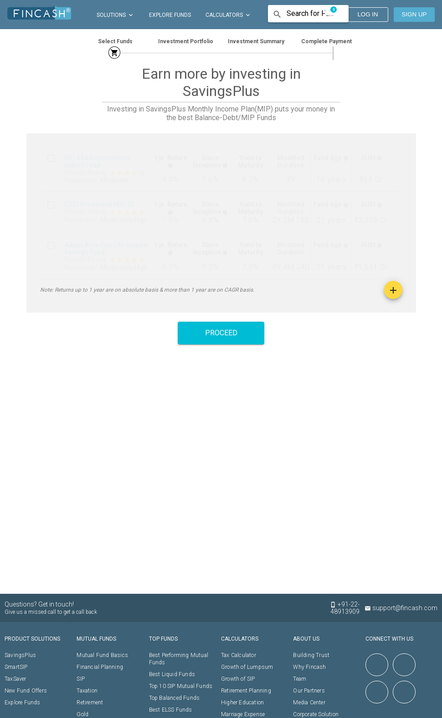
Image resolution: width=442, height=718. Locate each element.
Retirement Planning (246, 691)
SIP (81, 679)
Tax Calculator (238, 655)
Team (299, 679)
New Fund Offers (26, 691)
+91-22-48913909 (349, 608)
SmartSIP (16, 667)
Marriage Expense (243, 714)
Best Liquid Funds (172, 674)
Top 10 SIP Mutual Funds (181, 686)
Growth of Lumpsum (247, 667)
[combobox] (311, 14)
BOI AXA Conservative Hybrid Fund (97, 161)
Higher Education (242, 702)
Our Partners (308, 691)
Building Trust (311, 655)
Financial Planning (100, 667)
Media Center (309, 702)
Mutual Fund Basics (102, 655)
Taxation (87, 691)
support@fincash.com (401, 608)
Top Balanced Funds (174, 698)
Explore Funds (23, 702)
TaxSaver (15, 679)
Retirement (90, 702)
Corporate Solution (316, 714)
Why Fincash (309, 667)
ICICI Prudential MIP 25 (99, 204)
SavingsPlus (20, 655)
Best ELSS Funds (170, 710)
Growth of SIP (238, 679)
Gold (82, 714)
